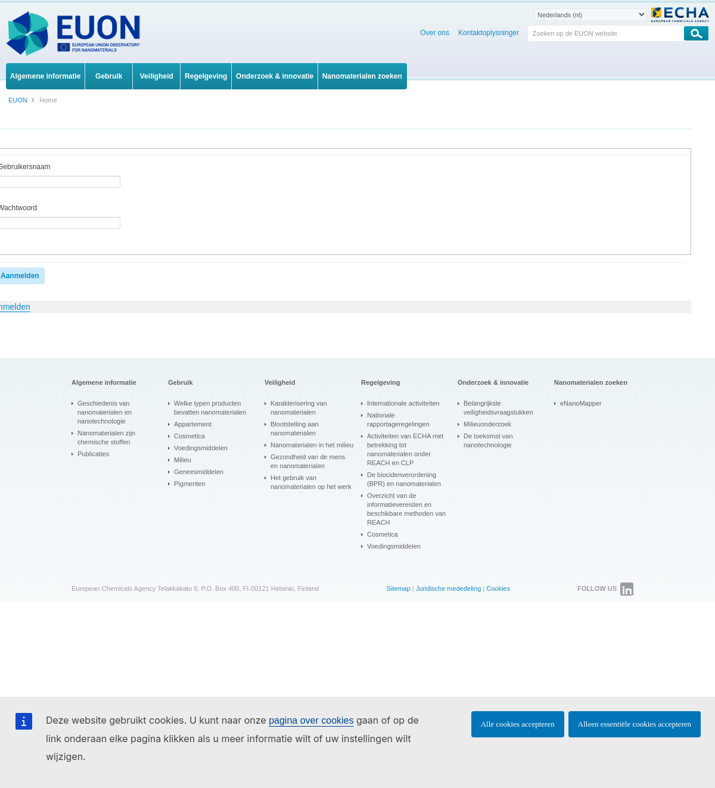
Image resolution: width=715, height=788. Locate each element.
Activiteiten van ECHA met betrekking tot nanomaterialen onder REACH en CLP (405, 449)
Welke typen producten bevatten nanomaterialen (210, 408)
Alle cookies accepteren (518, 724)
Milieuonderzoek (487, 424)
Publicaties (93, 453)
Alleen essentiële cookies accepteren (634, 724)
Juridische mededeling (448, 588)
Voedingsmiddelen (201, 447)
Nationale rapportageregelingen (398, 420)
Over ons (434, 33)
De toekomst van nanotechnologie (488, 440)
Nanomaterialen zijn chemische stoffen (106, 437)
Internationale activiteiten (403, 403)
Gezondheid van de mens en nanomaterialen (308, 461)
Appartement (193, 424)
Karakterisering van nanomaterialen (299, 408)
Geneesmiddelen (198, 471)
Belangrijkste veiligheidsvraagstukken (498, 408)
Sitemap (398, 588)
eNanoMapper (581, 403)
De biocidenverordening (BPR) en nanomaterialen (404, 479)
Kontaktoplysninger (488, 33)
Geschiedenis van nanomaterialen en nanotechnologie (104, 412)
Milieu (182, 459)
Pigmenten (190, 483)
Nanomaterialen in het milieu (312, 444)
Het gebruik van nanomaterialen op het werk (311, 482)
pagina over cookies (311, 720)
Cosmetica (189, 436)
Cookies (498, 588)
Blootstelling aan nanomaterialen (295, 429)
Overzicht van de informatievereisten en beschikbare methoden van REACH (406, 509)
